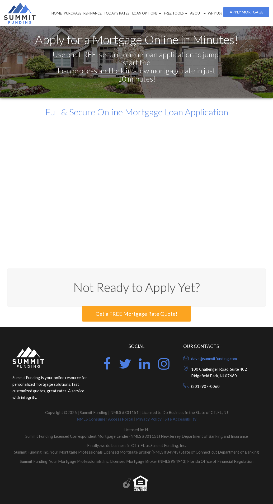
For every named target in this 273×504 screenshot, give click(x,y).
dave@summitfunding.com (214, 358)
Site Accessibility (180, 419)
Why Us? (215, 13)
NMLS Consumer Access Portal (105, 419)
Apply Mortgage (246, 12)
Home (56, 13)
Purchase (72, 13)
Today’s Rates (116, 13)
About (197, 13)
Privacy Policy (149, 419)
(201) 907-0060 (205, 386)
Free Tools (175, 13)
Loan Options (146, 13)
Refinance (92, 13)
